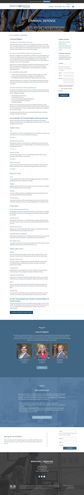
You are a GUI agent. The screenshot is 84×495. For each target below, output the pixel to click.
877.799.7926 (44, 468)
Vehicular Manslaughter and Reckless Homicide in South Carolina (65, 47)
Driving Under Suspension (64, 42)
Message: (61, 78)
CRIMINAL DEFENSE (64, 39)
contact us (12, 308)
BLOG (64, 6)
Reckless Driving (62, 44)
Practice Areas (16, 35)
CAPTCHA (61, 91)
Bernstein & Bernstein (34, 90)
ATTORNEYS (51, 6)
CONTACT (68, 6)
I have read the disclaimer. (67, 88)
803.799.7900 (71, 4)
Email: (60, 75)
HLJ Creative (72, 487)
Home (11, 35)
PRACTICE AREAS (58, 6)
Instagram (61, 63)
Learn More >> (13, 137)
